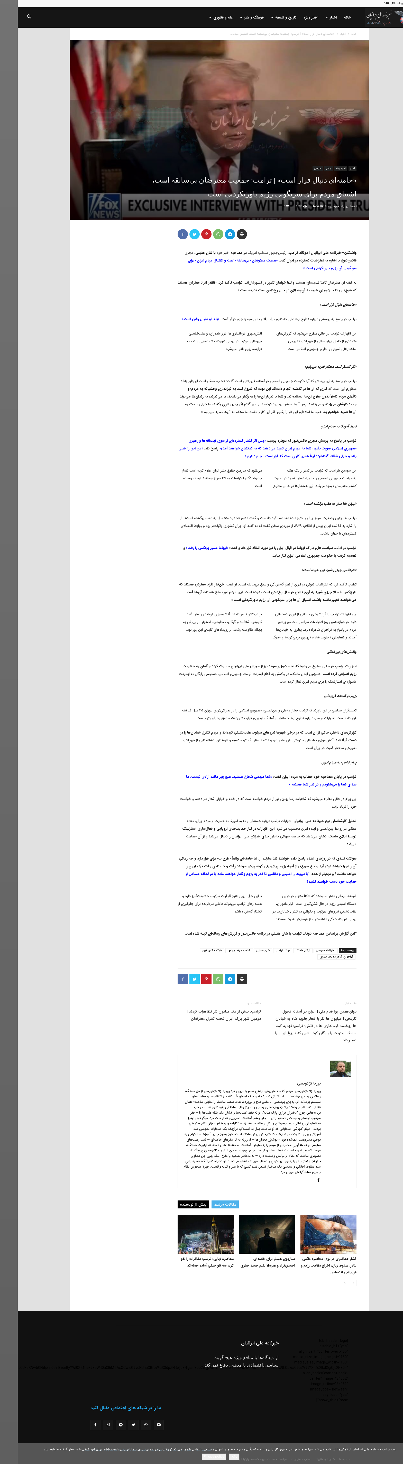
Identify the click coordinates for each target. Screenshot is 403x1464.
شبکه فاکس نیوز (194, 950)
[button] (11, 18)
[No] (396, 1453)
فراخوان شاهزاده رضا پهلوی (318, 957)
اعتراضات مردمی (308, 950)
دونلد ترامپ (265, 950)
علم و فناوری (203, 17)
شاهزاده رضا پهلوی (221, 950)
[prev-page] (335, 1283)
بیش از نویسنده (175, 1204)
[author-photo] (323, 1076)
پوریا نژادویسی (322, 206)
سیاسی (300, 168)
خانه (329, 17)
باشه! (216, 1456)
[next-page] (327, 1283)
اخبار (313, 17)
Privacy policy (196, 1456)
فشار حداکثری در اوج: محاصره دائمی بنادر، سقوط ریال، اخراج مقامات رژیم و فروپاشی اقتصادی (311, 1265)
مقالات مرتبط (207, 1204)
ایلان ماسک (285, 950)
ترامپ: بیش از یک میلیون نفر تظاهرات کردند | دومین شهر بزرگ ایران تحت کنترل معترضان (206, 1015)
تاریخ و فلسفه (266, 17)
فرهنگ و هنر (234, 17)
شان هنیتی (245, 950)
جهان (311, 168)
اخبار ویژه (293, 17)
